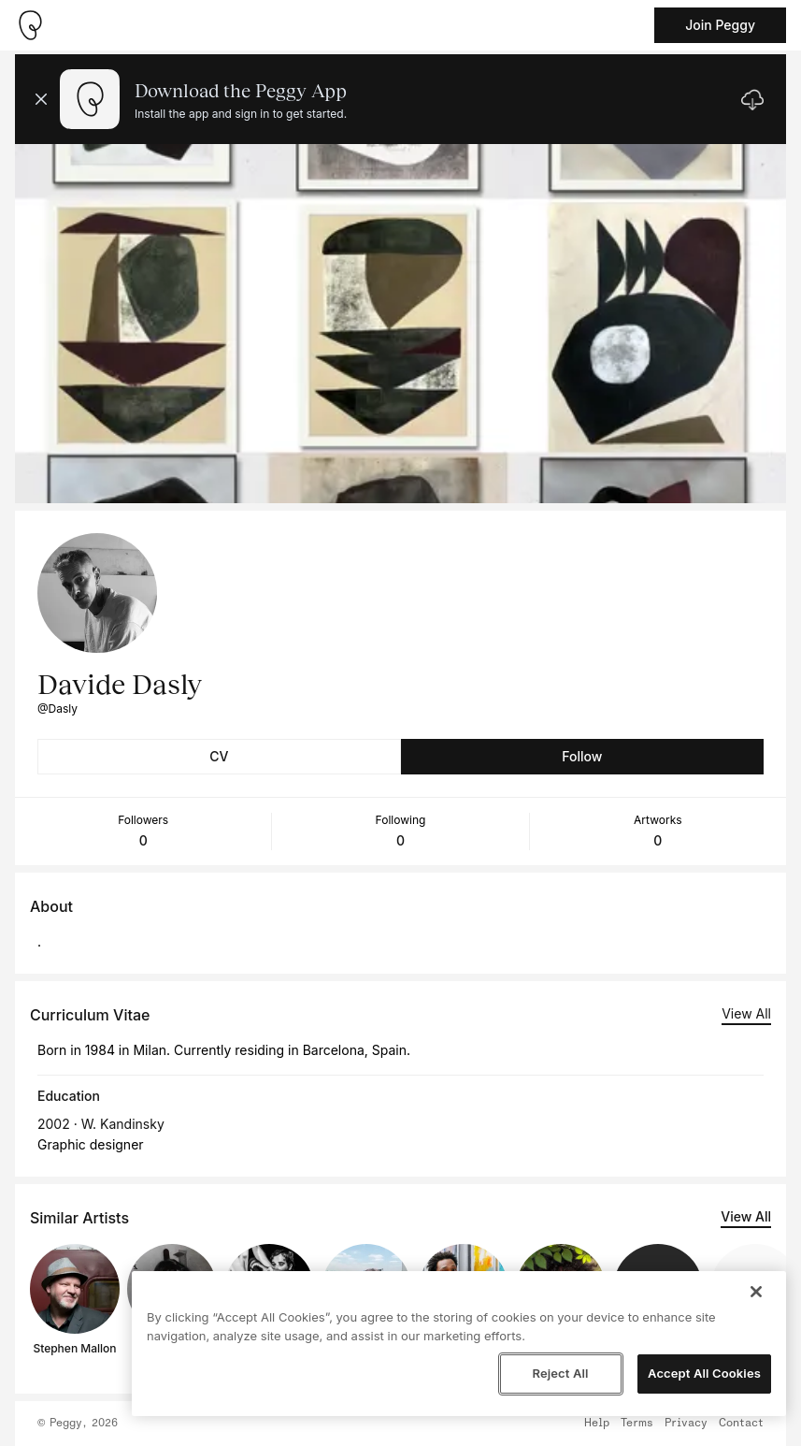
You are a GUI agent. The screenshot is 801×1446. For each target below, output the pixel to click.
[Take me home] (30, 25)
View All (746, 1013)
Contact (741, 1423)
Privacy (686, 1423)
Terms (637, 1423)
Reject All (560, 1373)
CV (218, 756)
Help (596, 1423)
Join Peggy (720, 25)
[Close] (756, 1291)
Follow (582, 756)
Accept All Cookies (704, 1373)
